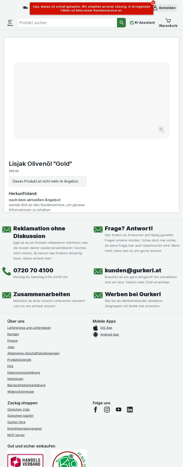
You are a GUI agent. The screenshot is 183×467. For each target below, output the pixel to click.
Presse (12, 263)
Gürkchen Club (18, 332)
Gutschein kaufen (20, 338)
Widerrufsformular (20, 314)
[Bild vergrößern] (74, 118)
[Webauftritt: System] (68, 457)
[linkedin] (130, 332)
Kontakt (13, 257)
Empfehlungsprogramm (24, 351)
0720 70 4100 (33, 192)
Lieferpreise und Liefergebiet (29, 250)
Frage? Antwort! (129, 150)
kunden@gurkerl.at (133, 192)
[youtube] (118, 332)
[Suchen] (121, 22)
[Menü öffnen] (10, 22)
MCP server (16, 357)
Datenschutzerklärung (23, 295)
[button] (164, 8)
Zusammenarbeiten (41, 216)
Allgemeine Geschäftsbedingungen (33, 276)
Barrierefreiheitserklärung (26, 308)
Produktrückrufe (19, 282)
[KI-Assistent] (142, 22)
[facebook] (95, 332)
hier (87, 426)
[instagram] (107, 332)
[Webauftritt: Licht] (90, 457)
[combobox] (67, 22)
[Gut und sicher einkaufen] (69, 389)
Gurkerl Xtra (16, 344)
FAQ (10, 288)
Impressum (15, 301)
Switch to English (102, 438)
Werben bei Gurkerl (133, 216)
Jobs (11, 269)
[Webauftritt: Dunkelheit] (114, 457)
